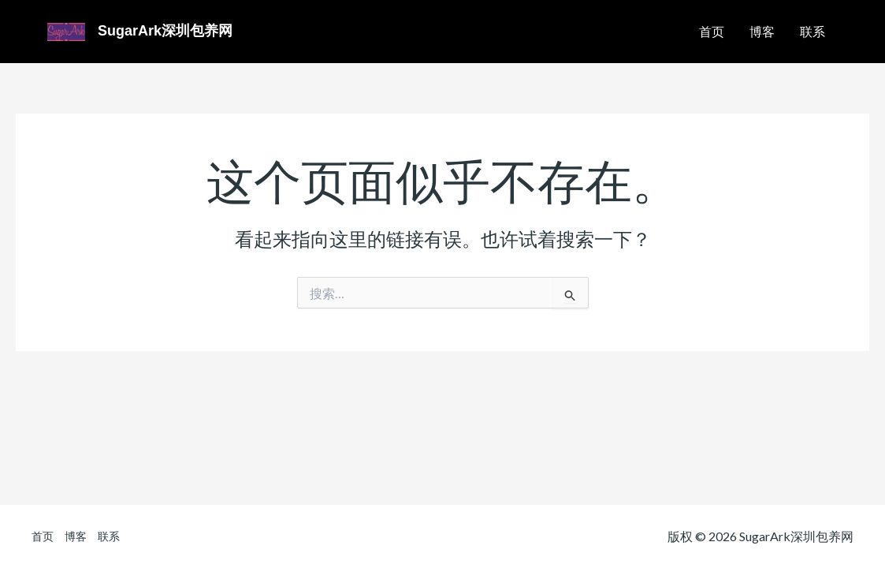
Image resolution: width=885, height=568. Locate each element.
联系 (812, 31)
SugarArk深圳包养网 (165, 31)
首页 (711, 31)
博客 (762, 31)
